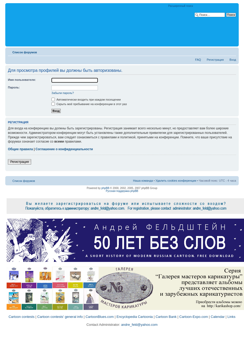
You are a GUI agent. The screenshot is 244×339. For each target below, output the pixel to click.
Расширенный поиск (180, 5)
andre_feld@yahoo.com (139, 325)
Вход (232, 59)
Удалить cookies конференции (176, 180)
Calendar (218, 317)
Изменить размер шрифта (232, 51)
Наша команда (143, 180)
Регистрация (215, 59)
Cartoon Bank (166, 317)
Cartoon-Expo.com (193, 317)
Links (231, 317)
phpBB (105, 188)
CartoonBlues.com (99, 317)
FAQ (198, 59)
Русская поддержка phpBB (122, 191)
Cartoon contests (21, 317)
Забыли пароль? (62, 93)
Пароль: (14, 87)
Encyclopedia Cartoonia (135, 317)
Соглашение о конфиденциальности (64, 149)
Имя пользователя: (22, 79)
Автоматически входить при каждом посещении (86, 99)
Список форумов (24, 52)
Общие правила (20, 149)
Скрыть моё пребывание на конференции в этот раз (89, 104)
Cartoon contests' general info (60, 317)
